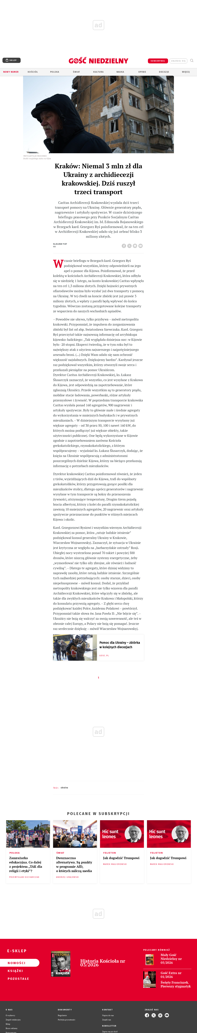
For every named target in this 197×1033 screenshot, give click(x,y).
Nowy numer (11, 72)
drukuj (135, 245)
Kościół (33, 72)
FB (124, 245)
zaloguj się (178, 61)
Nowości (15, 963)
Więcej (186, 72)
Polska (54, 72)
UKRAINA (64, 787)
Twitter (130, 245)
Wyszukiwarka (192, 60)
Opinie (142, 72)
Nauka (120, 72)
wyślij (141, 245)
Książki (15, 970)
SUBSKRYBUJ (158, 61)
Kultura (98, 72)
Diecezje (164, 72)
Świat (76, 72)
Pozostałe (15, 978)
